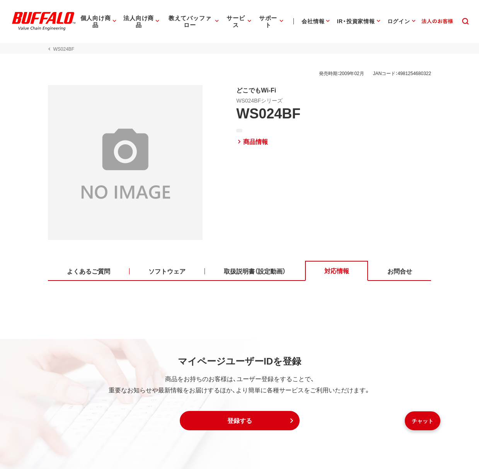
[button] (240, 420)
